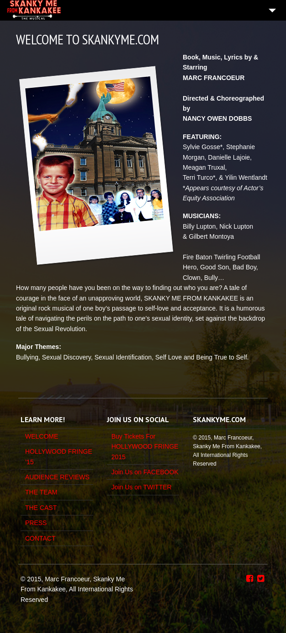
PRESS (36, 522)
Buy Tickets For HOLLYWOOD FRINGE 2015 (145, 447)
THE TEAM (41, 492)
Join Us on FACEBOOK (145, 472)
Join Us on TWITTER (141, 487)
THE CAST (41, 507)
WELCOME (41, 436)
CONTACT (40, 538)
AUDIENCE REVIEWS (57, 477)
